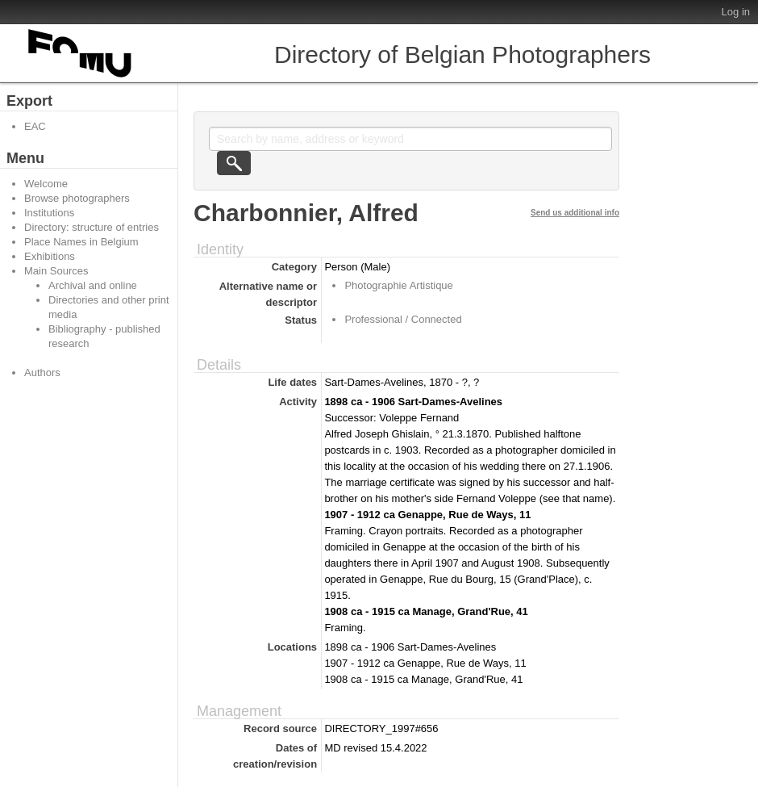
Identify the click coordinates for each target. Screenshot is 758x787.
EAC (35, 126)
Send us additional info (575, 212)
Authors (42, 372)
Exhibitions (49, 256)
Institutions (49, 213)
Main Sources (56, 271)
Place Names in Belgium (81, 242)
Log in (736, 12)
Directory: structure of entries (91, 227)
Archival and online (92, 285)
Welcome (46, 184)
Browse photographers (77, 198)
